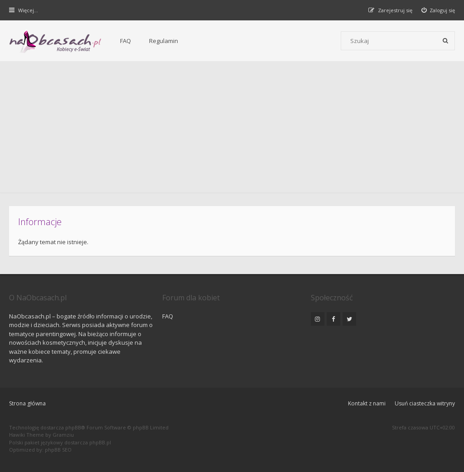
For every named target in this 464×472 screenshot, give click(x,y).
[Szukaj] (445, 41)
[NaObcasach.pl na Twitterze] (349, 319)
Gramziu (63, 434)
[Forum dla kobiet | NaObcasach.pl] (55, 41)
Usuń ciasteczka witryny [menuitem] (425, 403)
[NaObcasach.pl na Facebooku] (333, 319)
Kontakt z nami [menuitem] (367, 403)
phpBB (73, 427)
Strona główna (27, 403)
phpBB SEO (58, 449)
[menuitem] (438, 10)
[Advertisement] (232, 129)
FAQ (125, 41)
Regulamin (163, 41)
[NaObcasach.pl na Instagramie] (317, 319)
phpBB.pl (100, 442)
